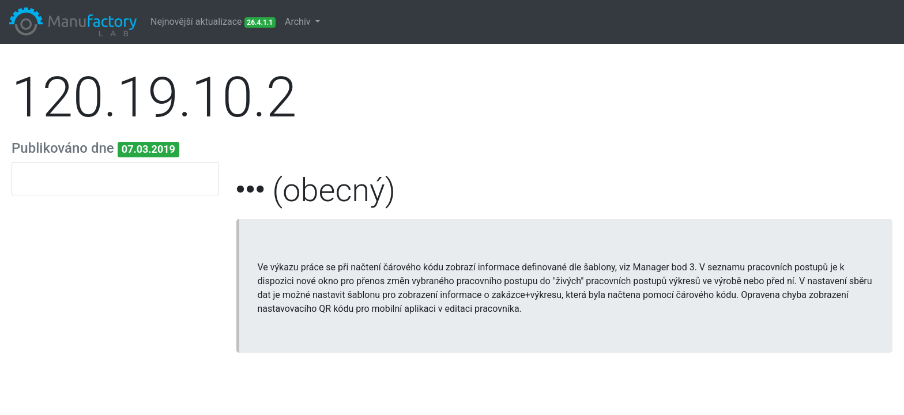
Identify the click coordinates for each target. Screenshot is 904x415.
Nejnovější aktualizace (213, 22)
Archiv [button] (299, 21)
